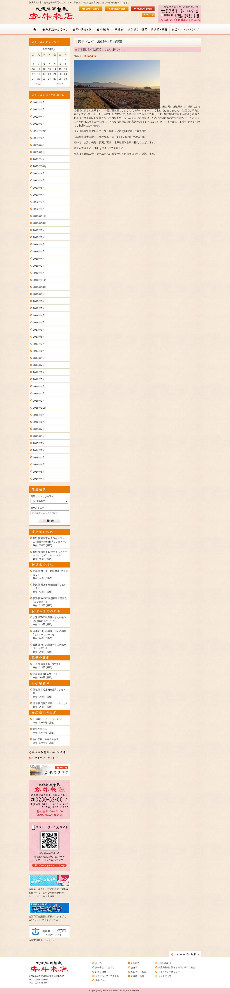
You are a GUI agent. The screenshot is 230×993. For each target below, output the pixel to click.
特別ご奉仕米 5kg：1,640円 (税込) (43, 731)
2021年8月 (39, 137)
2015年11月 (39, 407)
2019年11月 (39, 216)
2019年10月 (39, 223)
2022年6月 (39, 102)
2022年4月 (39, 116)
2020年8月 (39, 173)
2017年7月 (39, 343)
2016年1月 (39, 400)
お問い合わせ (164, 963)
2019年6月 (39, 244)
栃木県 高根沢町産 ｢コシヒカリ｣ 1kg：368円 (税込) (50, 705)
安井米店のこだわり (105, 967)
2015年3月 (39, 436)
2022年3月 (39, 123)
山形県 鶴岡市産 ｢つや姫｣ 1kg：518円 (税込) (46, 666)
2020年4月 (39, 194)
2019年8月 (39, 237)
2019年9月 (39, 230)
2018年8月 (39, 301)
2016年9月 (39, 372)
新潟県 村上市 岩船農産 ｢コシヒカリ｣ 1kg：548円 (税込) (50, 574)
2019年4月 (39, 258)
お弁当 (134, 967)
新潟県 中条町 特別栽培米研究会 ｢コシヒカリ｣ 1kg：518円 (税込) (50, 602)
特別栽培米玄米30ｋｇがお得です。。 (102, 49)
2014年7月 (39, 457)
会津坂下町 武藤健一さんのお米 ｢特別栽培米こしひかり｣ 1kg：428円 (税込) (49, 621)
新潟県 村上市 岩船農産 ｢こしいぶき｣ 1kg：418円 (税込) (49, 588)
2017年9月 (39, 329)
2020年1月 (39, 208)
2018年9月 (39, 294)
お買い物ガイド (102, 972)
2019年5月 (39, 251)
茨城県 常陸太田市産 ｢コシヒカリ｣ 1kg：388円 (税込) (49, 693)
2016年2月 (39, 393)
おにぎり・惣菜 (138, 972)
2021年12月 (39, 130)
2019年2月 (39, 265)
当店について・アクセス (107, 976)
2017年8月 (39, 336)
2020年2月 (39, 201)
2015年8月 (39, 414)
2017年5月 (39, 358)
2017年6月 (39, 350)
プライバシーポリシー (169, 972)
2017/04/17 (90, 56)
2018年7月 (39, 308)
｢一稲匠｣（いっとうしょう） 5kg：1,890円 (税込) (48, 721)
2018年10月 (39, 287)
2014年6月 (39, 464)
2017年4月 (39, 365)
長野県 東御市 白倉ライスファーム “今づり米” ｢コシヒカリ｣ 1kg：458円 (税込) (50, 555)
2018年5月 (39, 322)
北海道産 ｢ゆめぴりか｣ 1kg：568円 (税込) (45, 676)
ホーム (98, 963)
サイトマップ (164, 976)
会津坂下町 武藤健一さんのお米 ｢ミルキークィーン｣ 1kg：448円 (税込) (49, 634)
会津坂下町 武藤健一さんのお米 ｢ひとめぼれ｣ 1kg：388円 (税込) (49, 648)
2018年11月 (39, 279)
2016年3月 (39, 386)
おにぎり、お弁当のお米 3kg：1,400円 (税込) (46, 741)
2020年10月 (39, 166)
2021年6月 (39, 152)
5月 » (60, 83)
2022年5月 (39, 109)
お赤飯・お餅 (137, 976)
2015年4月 (39, 429)
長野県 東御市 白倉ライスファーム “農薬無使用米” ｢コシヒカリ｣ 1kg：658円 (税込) (50, 542)
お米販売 (135, 963)
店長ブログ (100, 980)
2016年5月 (39, 379)
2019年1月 (39, 272)
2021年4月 (39, 159)
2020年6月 (39, 180)
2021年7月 (39, 145)
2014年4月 (39, 478)
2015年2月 (39, 443)
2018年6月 (39, 315)
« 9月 (39, 83)
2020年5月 (39, 187)
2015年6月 (39, 421)
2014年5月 (39, 471)
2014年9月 (39, 450)
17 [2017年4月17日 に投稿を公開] (33, 74)
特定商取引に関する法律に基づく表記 (176, 967)
